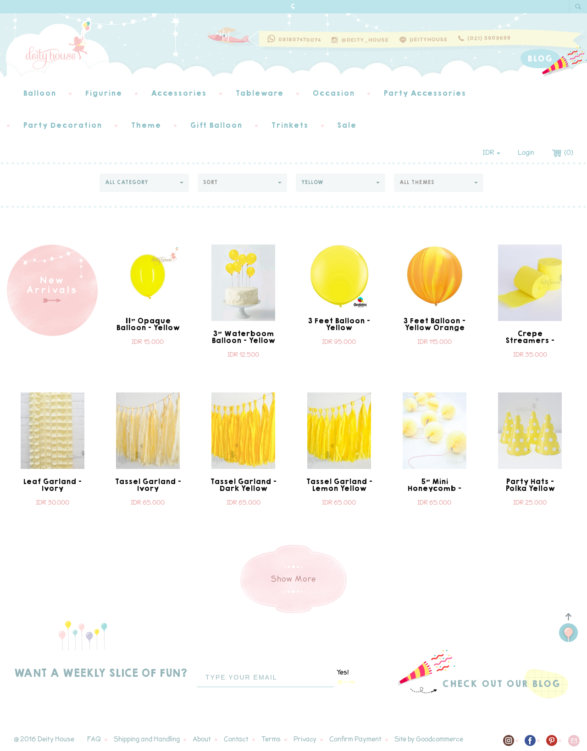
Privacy (305, 739)
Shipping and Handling (147, 739)
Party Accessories (424, 93)
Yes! (346, 676)
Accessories (178, 93)
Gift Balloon (216, 125)
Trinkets (289, 125)
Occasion (333, 93)
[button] (144, 183)
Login (526, 153)
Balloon (39, 93)
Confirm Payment (355, 739)
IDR (491, 153)
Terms (271, 739)
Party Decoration (62, 125)
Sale (346, 125)
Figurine (103, 93)
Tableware (259, 93)
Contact (236, 739)
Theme (146, 125)
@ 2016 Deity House (44, 739)
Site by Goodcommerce (428, 739)
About (202, 739)
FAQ (94, 739)
